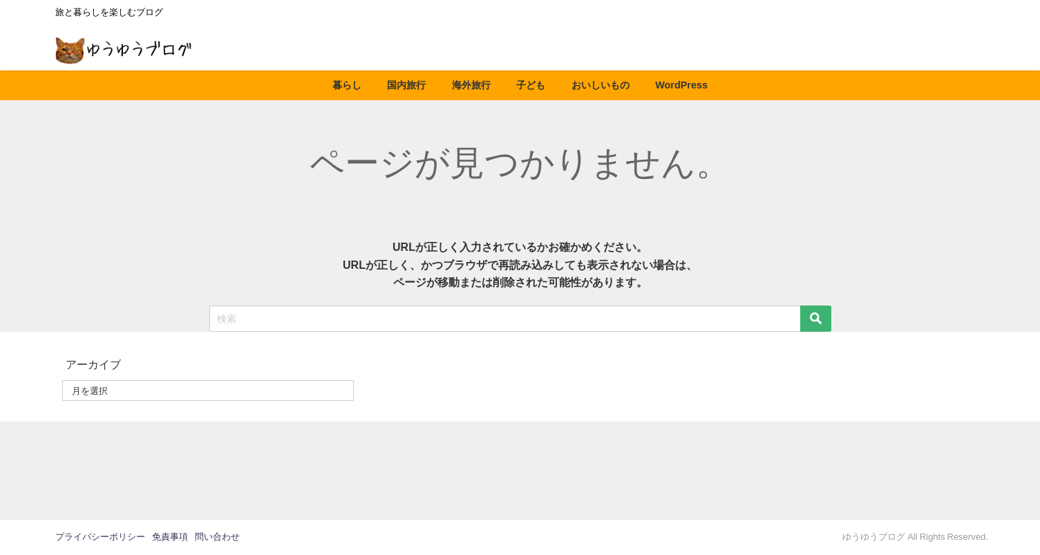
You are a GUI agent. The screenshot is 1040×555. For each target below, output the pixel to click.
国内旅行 (406, 85)
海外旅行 (471, 85)
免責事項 (170, 536)
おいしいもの (600, 85)
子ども (530, 85)
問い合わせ (217, 536)
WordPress (681, 85)
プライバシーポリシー (100, 536)
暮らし (346, 85)
